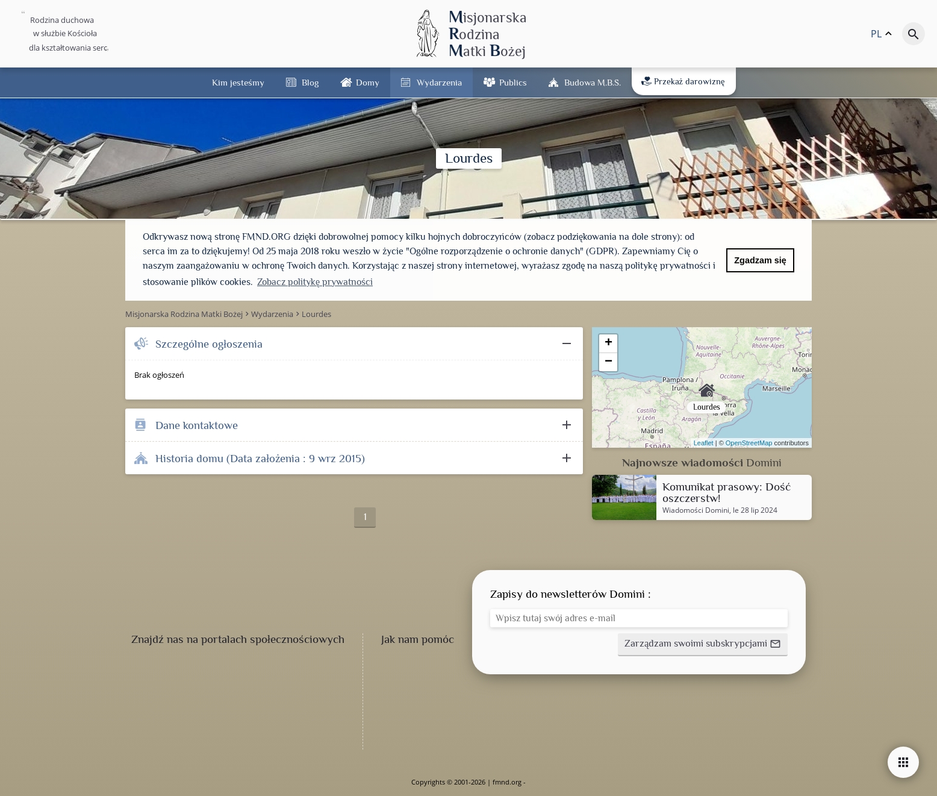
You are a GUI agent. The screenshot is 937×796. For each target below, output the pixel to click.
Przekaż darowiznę (683, 81)
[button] (703, 644)
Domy (367, 82)
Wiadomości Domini (695, 510)
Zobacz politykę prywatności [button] (315, 282)
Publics (513, 82)
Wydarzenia (439, 82)
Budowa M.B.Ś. (592, 82)
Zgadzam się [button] (760, 260)
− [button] (608, 362)
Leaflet (704, 443)
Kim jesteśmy (238, 82)
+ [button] (608, 343)
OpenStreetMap (749, 443)
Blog (310, 82)
